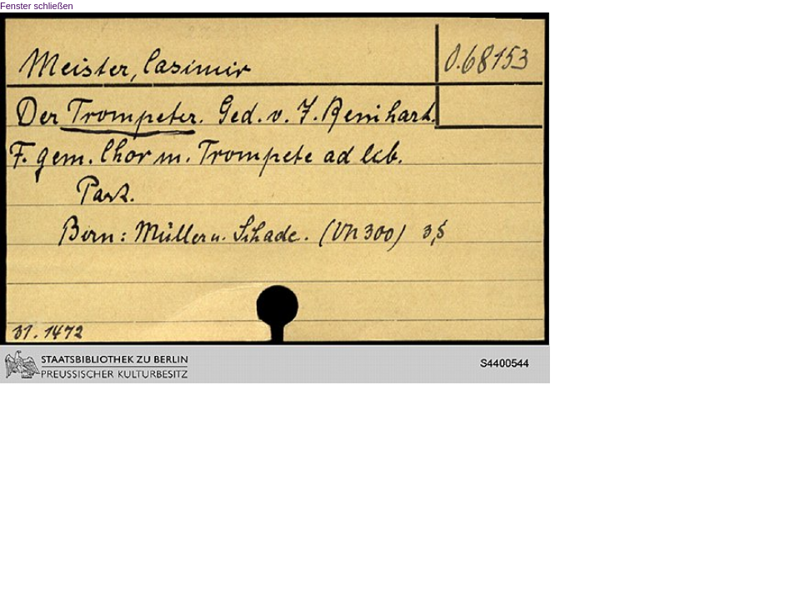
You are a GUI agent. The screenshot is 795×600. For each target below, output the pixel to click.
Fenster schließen (36, 6)
